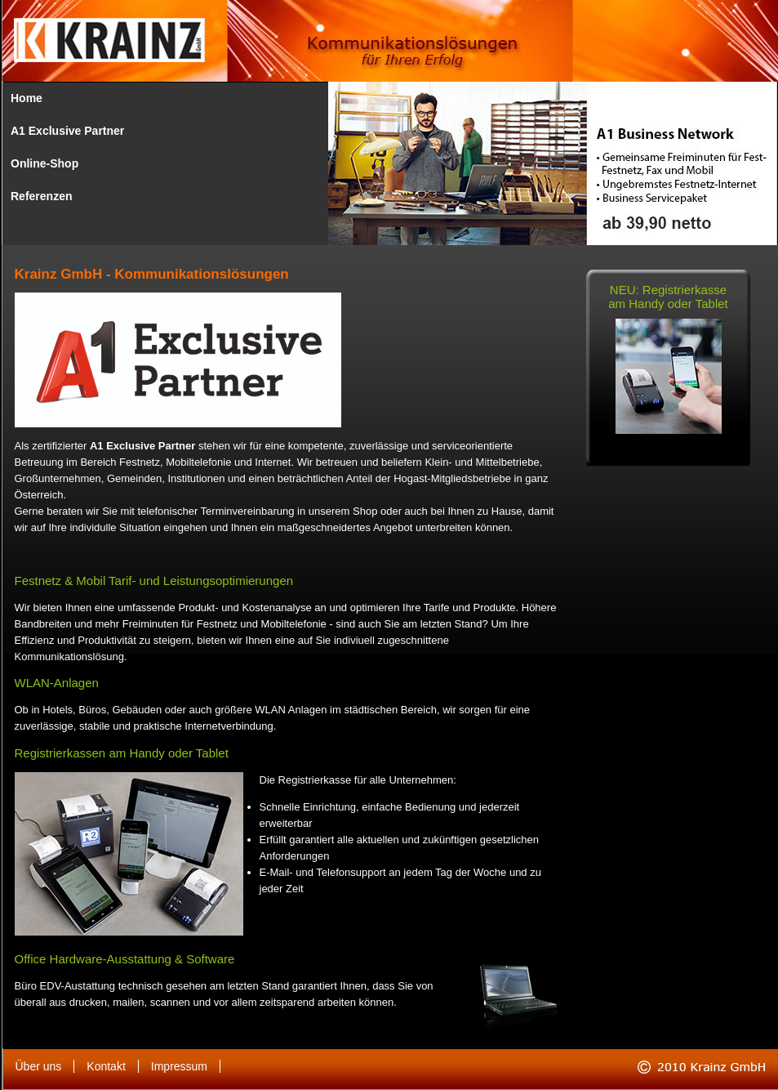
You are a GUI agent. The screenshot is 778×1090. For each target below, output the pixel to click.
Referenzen (41, 196)
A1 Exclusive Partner (67, 130)
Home (26, 98)
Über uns (39, 1066)
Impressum (179, 1066)
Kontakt (106, 1066)
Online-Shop (44, 163)
